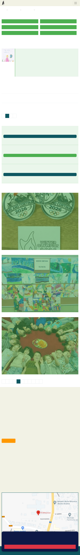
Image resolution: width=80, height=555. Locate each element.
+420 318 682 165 (19, 458)
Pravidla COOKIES (33, 552)
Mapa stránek (43, 549)
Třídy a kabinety (13, 10)
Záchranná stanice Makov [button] (13, 159)
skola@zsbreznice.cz (14, 464)
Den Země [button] (7, 140)
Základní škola (10, 3)
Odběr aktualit (8, 441)
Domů (4, 10)
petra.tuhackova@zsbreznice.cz (29, 57)
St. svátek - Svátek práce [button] (13, 178)
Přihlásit (5, 552)
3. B (37, 10)
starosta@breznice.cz (13, 436)
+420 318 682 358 (10, 449)
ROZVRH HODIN (8, 40)
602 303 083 (22, 59)
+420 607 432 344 (18, 460)
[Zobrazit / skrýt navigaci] (75, 3)
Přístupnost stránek (17, 552)
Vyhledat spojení (70, 540)
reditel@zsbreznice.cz (14, 451)
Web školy (74, 549)
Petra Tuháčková (24, 51)
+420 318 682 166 (17, 462)
